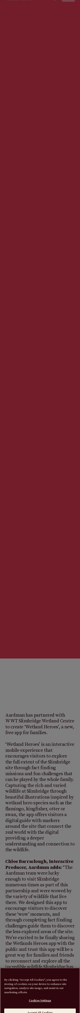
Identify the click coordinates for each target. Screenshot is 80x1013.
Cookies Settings (40, 1002)
